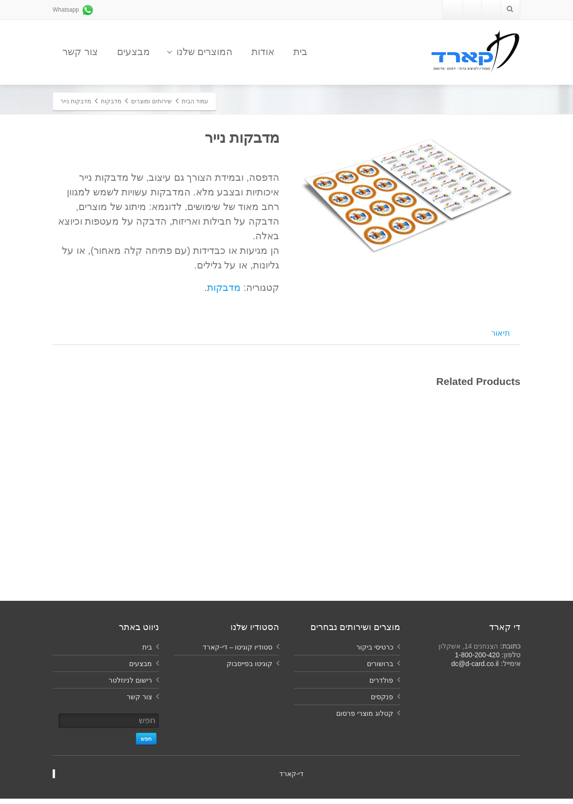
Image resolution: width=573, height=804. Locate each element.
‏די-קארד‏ (291, 779)
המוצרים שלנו (200, 51)
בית (300, 51)
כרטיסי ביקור (374, 652)
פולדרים (381, 685)
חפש (146, 744)
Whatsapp (74, 9)
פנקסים (382, 702)
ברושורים (380, 669)
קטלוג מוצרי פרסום (364, 719)
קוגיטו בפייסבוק (249, 669)
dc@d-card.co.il (474, 669)
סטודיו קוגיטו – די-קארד (237, 652)
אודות (262, 51)
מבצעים (133, 51)
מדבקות (224, 287)
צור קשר (80, 51)
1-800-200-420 (477, 660)
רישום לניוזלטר (130, 685)
